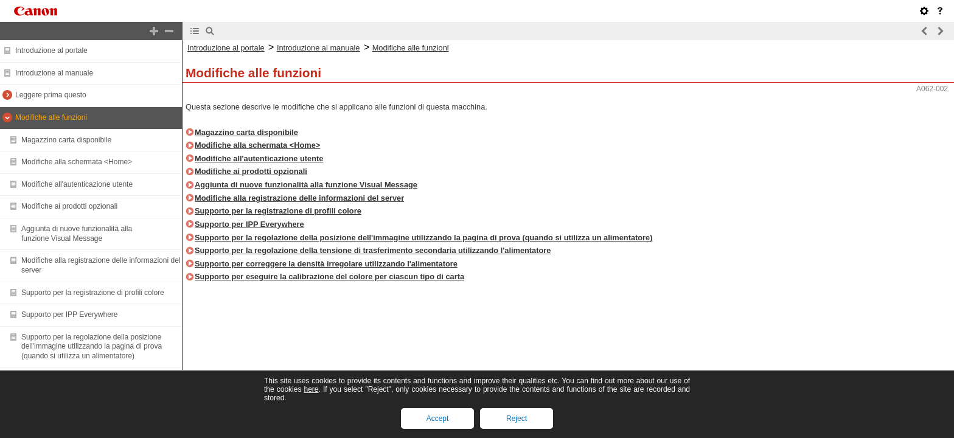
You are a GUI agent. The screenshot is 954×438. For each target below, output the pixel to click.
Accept (438, 418)
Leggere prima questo (50, 95)
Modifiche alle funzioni (51, 117)
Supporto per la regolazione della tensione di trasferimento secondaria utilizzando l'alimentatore (373, 250)
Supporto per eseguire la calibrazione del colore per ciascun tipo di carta (329, 276)
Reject (516, 418)
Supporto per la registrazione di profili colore (92, 292)
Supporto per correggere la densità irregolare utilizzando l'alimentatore (326, 263)
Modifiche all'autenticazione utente (77, 184)
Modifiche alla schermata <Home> (76, 162)
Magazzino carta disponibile (66, 140)
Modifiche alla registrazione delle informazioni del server (299, 198)
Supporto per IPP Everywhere (69, 314)
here (311, 389)
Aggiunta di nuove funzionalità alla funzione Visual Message (76, 233)
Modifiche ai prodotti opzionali (69, 206)
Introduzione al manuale (54, 73)
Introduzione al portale (51, 50)
